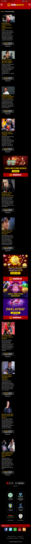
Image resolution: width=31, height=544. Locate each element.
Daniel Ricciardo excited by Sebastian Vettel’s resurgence (8, 97)
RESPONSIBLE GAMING (12, 538)
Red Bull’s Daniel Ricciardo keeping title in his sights (7, 61)
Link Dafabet (4, 1)
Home (2, 11)
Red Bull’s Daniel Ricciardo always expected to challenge (7, 377)
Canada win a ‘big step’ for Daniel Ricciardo (7, 232)
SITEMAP (22, 538)
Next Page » (21, 483)
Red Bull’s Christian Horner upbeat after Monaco (7, 416)
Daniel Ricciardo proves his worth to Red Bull (7, 337)
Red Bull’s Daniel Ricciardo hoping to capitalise (7, 133)
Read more (7, 46)
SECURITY (20, 536)
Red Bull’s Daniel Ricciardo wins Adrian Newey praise (8, 194)
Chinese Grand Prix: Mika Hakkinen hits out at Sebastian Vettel (8, 454)
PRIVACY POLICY (12, 536)
